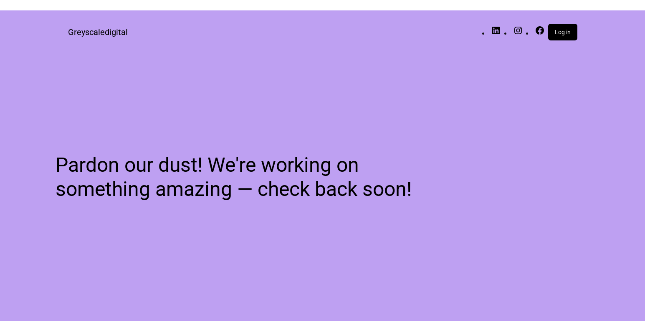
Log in (563, 32)
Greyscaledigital (98, 32)
